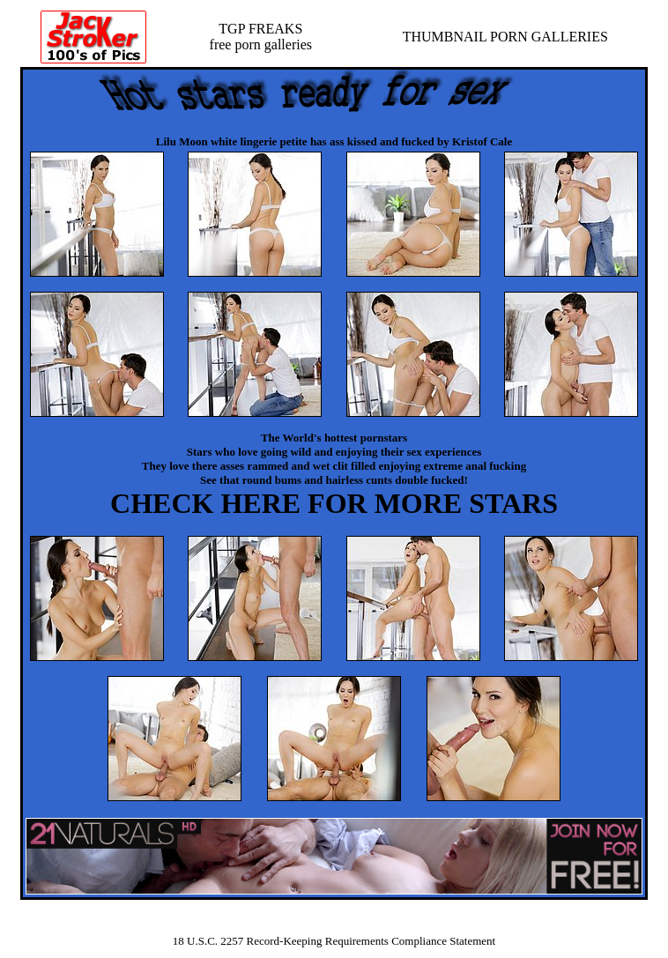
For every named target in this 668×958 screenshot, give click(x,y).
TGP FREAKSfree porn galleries (261, 36)
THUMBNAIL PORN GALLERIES (505, 36)
